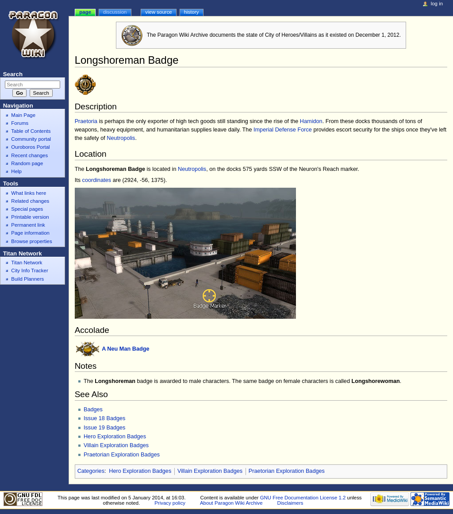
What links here (28, 193)
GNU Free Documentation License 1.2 (303, 497)
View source (158, 12)
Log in (437, 3)
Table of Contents (30, 131)
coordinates (96, 180)
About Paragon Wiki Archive (231, 503)
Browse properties (31, 241)
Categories (90, 471)
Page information (30, 233)
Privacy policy (169, 503)
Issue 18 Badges (105, 418)
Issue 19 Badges (105, 428)
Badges (93, 409)
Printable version (30, 217)
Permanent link (28, 225)
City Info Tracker (29, 270)
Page (85, 12)
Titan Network (26, 262)
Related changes (30, 201)
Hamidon (311, 121)
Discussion (115, 12)
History (191, 12)
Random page (27, 163)
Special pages (27, 209)
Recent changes (29, 155)
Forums (19, 123)
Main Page (23, 115)
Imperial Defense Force (282, 130)
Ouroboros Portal (30, 147)
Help (16, 171)
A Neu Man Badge (125, 349)
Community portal (31, 139)
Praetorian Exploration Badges (122, 455)
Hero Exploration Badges (115, 436)
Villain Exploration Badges (116, 445)
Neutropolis (121, 138)
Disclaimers (290, 503)
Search (13, 74)
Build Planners (27, 279)
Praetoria (86, 121)
